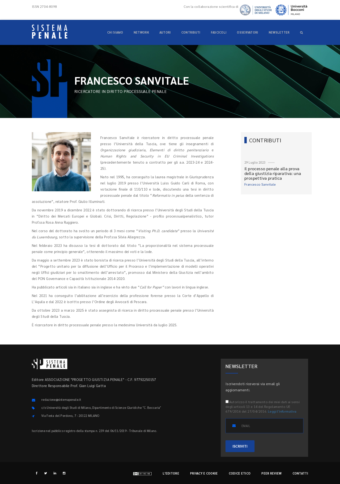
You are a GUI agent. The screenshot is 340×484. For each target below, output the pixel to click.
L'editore (171, 473)
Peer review (271, 473)
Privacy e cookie (204, 473)
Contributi (190, 32)
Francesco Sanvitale (260, 184)
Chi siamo (115, 32)
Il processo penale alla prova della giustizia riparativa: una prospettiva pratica (272, 173)
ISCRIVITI (240, 446)
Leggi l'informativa (282, 411)
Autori (165, 32)
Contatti (300, 473)
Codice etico (240, 473)
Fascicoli (219, 32)
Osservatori (247, 32)
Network (141, 32)
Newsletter (279, 32)
